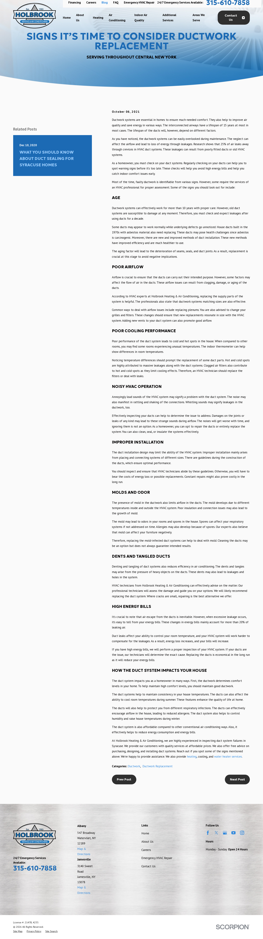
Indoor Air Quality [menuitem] (140, 17)
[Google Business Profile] (225, 833)
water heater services (228, 756)
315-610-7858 (35, 868)
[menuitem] (17, 931)
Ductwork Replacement (157, 766)
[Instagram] (242, 833)
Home (145, 833)
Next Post (237, 779)
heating (192, 756)
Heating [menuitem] (98, 18)
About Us (147, 842)
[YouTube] (233, 833)
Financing (74, 2)
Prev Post (124, 779)
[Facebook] (208, 833)
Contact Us (235, 18)
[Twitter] (216, 833)
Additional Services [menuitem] (169, 17)
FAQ (116, 2)
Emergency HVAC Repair (139, 2)
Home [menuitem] (67, 18)
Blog (105, 2)
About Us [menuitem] (80, 17)
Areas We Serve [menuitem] (199, 17)
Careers (91, 2)
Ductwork (134, 766)
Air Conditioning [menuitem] (117, 17)
